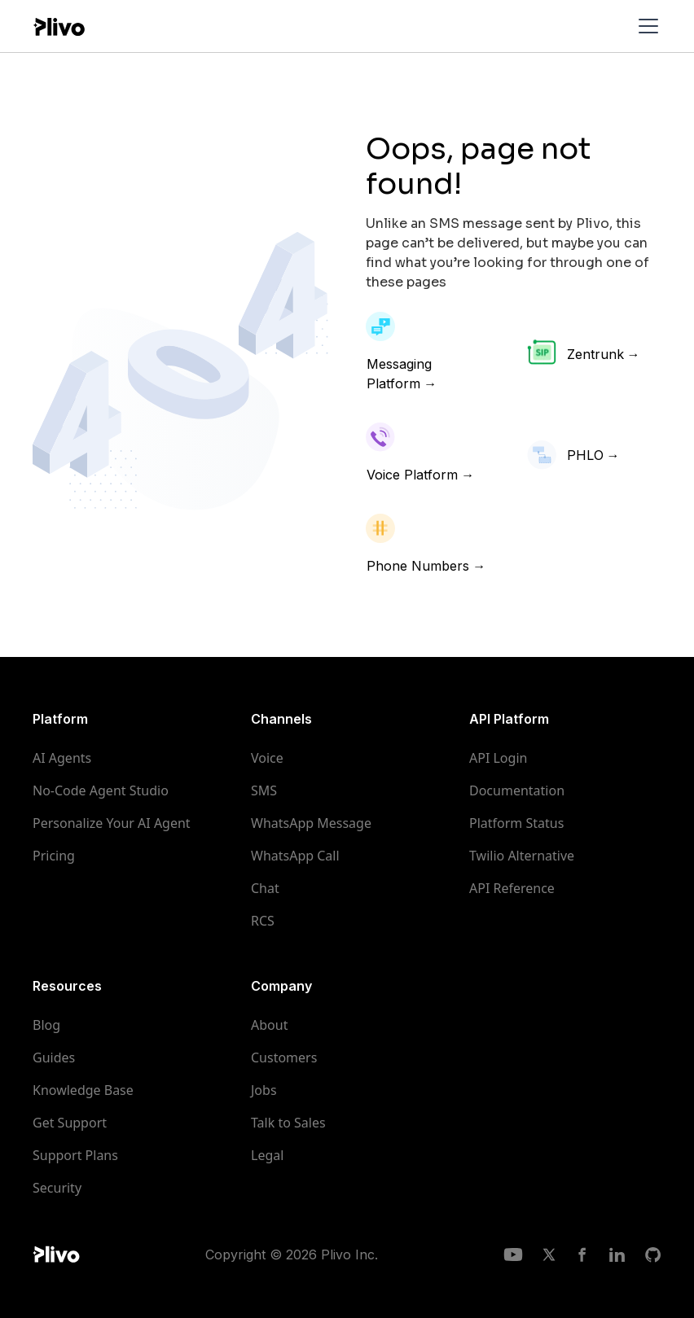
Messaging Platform (399, 374)
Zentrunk (595, 354)
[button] (645, 26)
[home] (59, 25)
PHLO (585, 455)
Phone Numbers (418, 566)
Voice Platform (412, 474)
